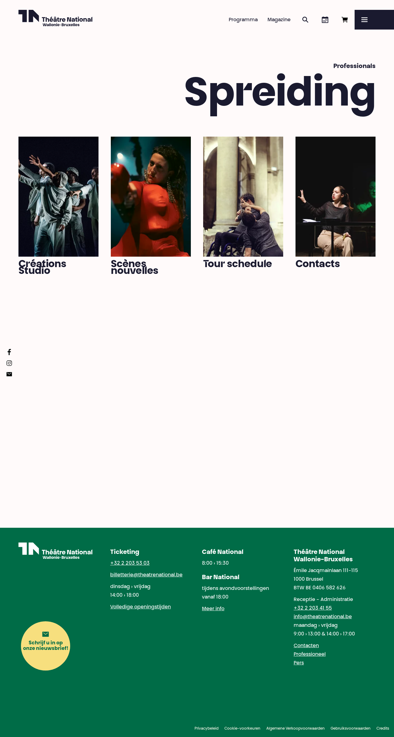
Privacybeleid (207, 729)
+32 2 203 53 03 (130, 563)
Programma (243, 20)
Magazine (279, 20)
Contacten (306, 645)
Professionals (354, 66)
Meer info (213, 609)
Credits (382, 729)
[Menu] (374, 20)
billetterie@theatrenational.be (146, 575)
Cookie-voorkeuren (242, 729)
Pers (299, 663)
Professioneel (310, 654)
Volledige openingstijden (140, 607)
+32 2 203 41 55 (313, 608)
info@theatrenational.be (323, 617)
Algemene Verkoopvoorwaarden (295, 729)
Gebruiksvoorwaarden (351, 729)
